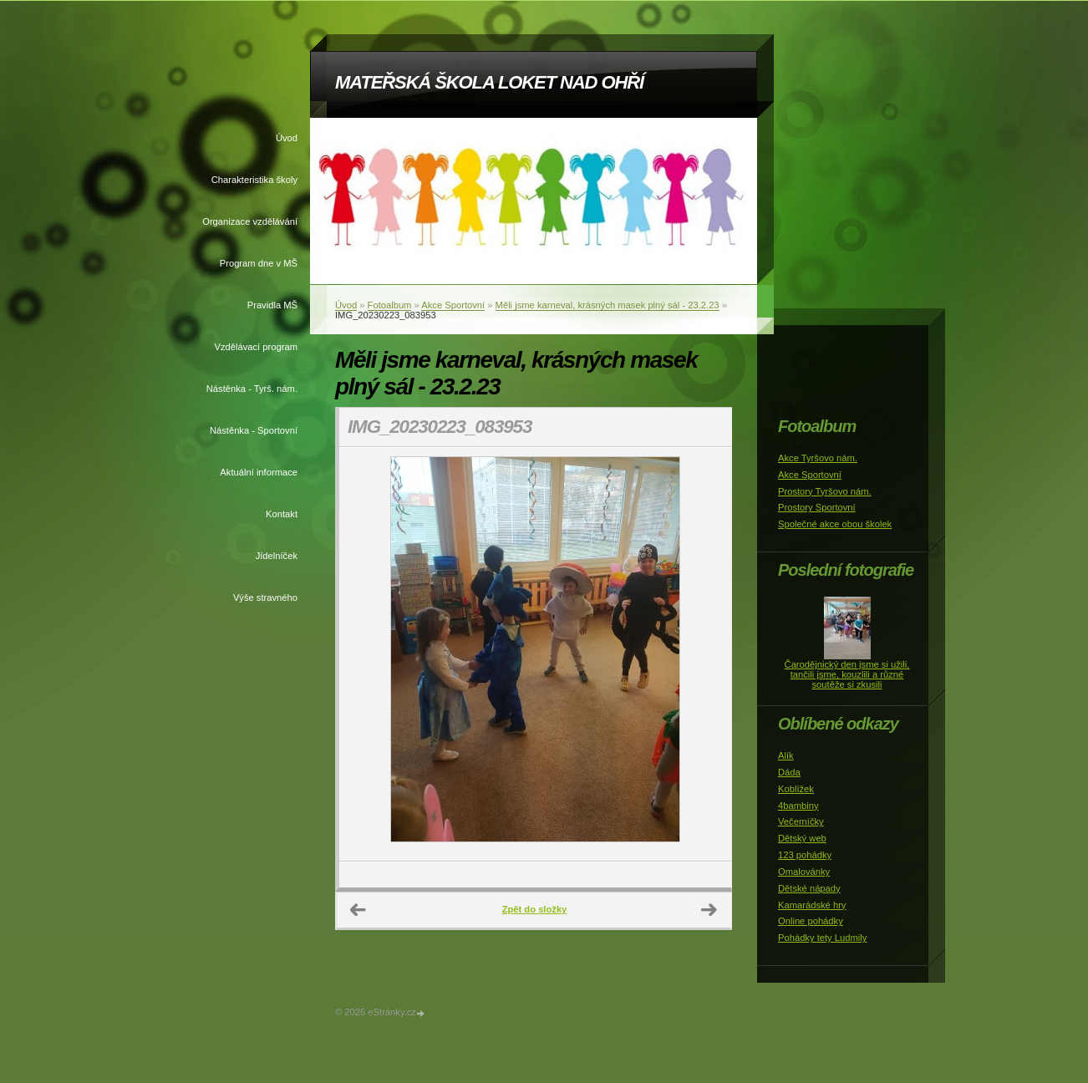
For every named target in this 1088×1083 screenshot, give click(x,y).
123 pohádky (804, 855)
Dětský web (802, 838)
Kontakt (281, 514)
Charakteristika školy (254, 180)
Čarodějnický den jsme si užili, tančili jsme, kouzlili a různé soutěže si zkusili (847, 674)
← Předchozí (358, 910)
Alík (786, 755)
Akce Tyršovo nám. (817, 458)
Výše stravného (265, 597)
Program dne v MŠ (258, 263)
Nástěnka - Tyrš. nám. (251, 389)
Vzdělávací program (256, 347)
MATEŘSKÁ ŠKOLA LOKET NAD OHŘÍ (489, 82)
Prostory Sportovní (817, 507)
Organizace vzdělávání (249, 221)
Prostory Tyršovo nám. (825, 491)
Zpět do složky (534, 909)
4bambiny (798, 806)
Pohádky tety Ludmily (822, 938)
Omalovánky (804, 872)
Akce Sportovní (453, 305)
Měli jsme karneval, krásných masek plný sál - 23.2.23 (607, 305)
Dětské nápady (809, 888)
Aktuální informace (258, 472)
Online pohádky (810, 921)
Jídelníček (276, 556)
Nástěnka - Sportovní (253, 430)
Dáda (789, 772)
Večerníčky (801, 821)
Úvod (286, 138)
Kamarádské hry (812, 905)
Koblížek (796, 789)
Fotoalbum (390, 305)
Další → (709, 910)
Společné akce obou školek (835, 524)
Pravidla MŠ (272, 305)
